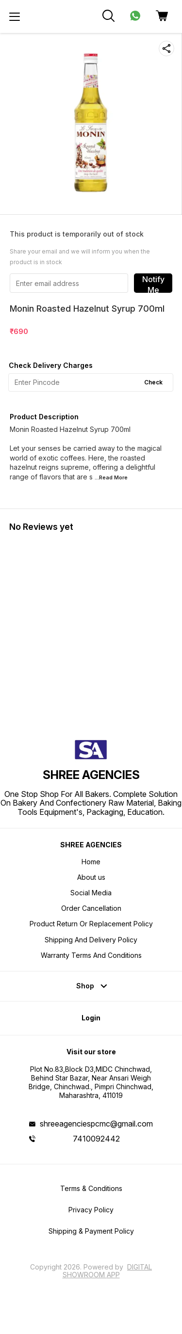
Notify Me (153, 283)
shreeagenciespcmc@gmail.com (96, 1123)
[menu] (14, 16)
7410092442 (96, 1138)
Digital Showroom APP (107, 1271)
